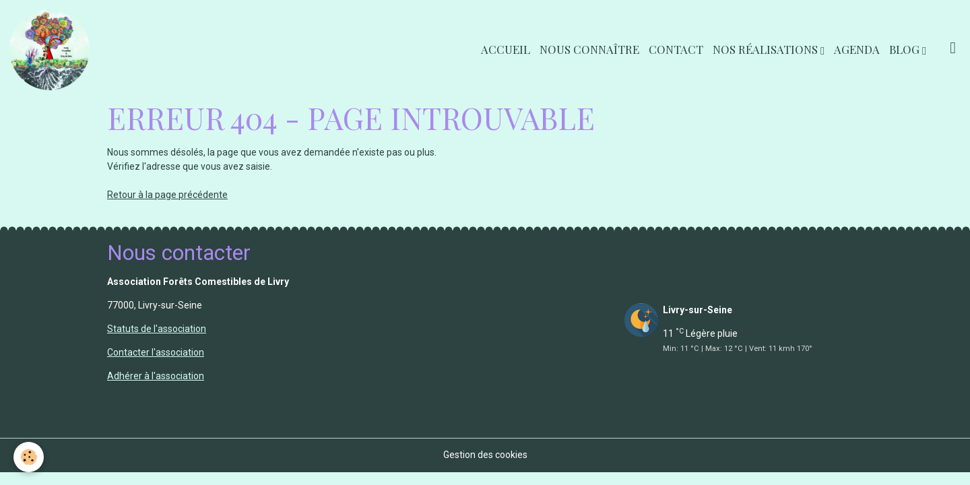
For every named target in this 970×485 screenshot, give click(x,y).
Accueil (505, 49)
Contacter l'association (155, 352)
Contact (676, 49)
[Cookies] (28, 457)
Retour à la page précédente (167, 194)
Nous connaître (589, 49)
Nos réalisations (766, 49)
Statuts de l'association (156, 328)
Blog (905, 49)
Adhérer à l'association (155, 375)
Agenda (857, 49)
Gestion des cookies (485, 454)
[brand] (51, 49)
